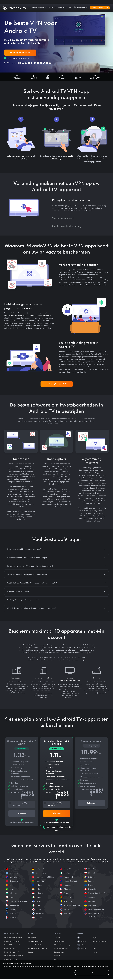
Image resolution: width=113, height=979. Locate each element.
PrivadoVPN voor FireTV (12, 952)
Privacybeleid (32, 937)
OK (92, 972)
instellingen (92, 966)
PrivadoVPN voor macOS (12, 945)
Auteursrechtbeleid (34, 945)
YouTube (83, 948)
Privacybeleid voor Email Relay (38, 948)
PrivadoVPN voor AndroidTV (13, 955)
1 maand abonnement (91, 773)
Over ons (57, 937)
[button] (22, 804)
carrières (57, 955)
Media (56, 959)
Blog (64, 7)
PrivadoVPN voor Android (12, 941)
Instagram (84, 945)
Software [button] (51, 7)
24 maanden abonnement (56, 781)
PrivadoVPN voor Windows (13, 937)
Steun (59, 7)
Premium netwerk (59, 941)
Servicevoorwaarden (35, 941)
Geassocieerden (59, 952)
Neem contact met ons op (101, 941)
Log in (70, 7)
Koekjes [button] (30, 952)
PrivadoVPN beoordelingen (63, 945)
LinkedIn (83, 941)
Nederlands (80, 7)
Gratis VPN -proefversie (61, 948)
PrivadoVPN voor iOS (11, 948)
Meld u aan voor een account (19, 156)
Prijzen (34, 7)
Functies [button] (41, 7)
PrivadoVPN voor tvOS (11, 959)
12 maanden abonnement (21, 781)
